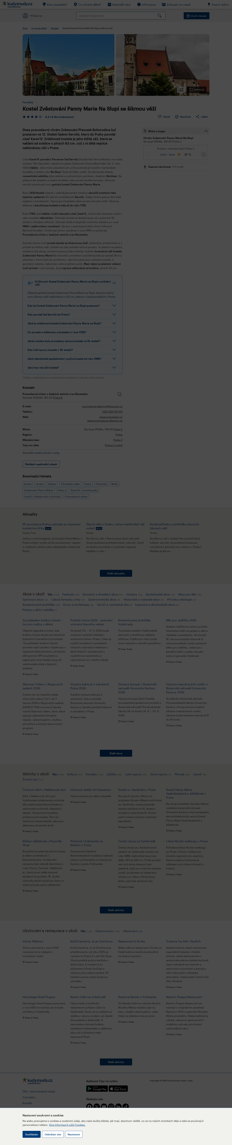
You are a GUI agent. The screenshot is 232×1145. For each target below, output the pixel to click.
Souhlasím (31, 1134)
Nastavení (74, 1134)
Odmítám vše (53, 1134)
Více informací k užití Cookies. (67, 1124)
